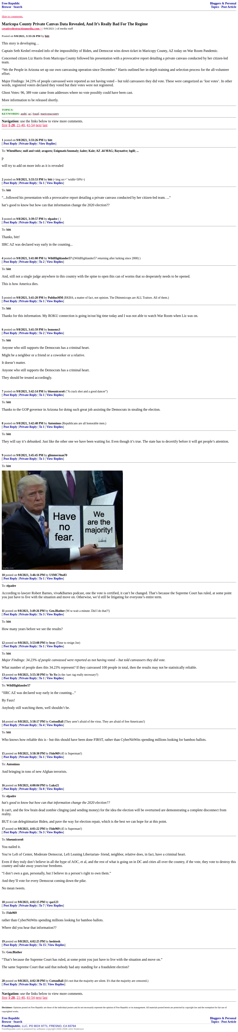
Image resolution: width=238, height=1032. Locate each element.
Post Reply (10, 143)
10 (3, 575)
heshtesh (54, 941)
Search (17, 7)
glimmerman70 (57, 455)
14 (3, 721)
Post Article (228, 7)
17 (3, 828)
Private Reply (28, 143)
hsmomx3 (54, 329)
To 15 (42, 945)
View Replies (47, 143)
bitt (50, 140)
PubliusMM (55, 297)
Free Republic (11, 3)
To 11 (42, 984)
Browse (6, 7)
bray (52, 642)
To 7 (41, 905)
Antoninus (54, 423)
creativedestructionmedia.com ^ (22, 28)
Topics (215, 7)
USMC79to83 (58, 575)
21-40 (21, 125)
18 (3, 902)
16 (3, 785)
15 (3, 753)
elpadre (52, 219)
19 (3, 941)
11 (3, 611)
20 (3, 980)
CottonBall (56, 721)
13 (3, 674)
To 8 (41, 789)
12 (3, 642)
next (39, 125)
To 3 (41, 614)
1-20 (11, 125)
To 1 (41, 183)
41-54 (30, 125)
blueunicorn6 (56, 391)
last (44, 125)
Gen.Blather (57, 611)
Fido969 (54, 753)
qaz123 (53, 902)
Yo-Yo (53, 674)
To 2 (41, 261)
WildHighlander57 (60, 258)
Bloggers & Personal (223, 3)
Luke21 (54, 785)
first (4, 125)
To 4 (41, 725)
